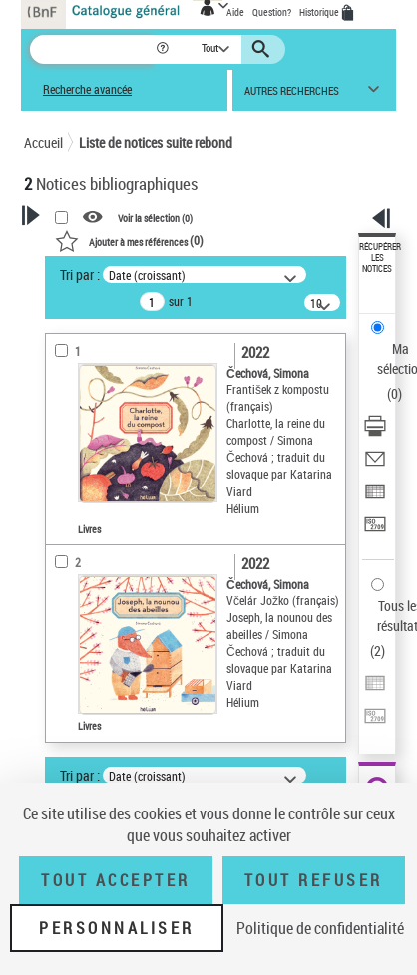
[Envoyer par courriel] (375, 465)
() (129, 240)
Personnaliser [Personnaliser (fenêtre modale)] (117, 928)
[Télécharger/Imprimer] (375, 432)
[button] (164, 49)
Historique (320, 12)
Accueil (43, 142)
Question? (271, 12)
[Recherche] (92, 49)
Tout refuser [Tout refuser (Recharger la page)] (313, 880)
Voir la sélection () (155, 218)
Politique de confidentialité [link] (320, 928)
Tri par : (80, 274)
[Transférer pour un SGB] (375, 530)
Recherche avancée (87, 89)
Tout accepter (116, 880)
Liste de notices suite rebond (155, 142)
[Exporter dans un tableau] (375, 497)
